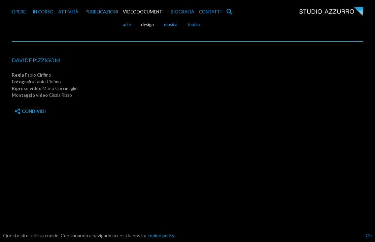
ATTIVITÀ (68, 11)
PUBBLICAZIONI (102, 11)
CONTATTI (210, 11)
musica (170, 24)
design (147, 24)
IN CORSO (43, 11)
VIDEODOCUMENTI (143, 11)
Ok (369, 235)
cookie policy (160, 235)
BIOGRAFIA (182, 11)
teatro (194, 24)
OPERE (19, 11)
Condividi (30, 111)
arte (127, 24)
